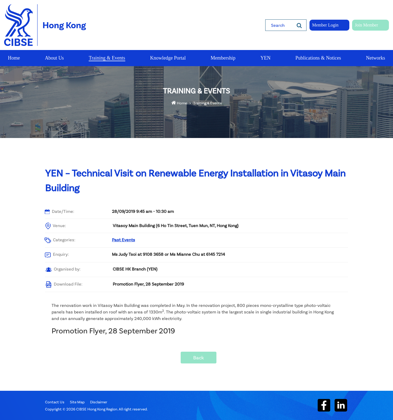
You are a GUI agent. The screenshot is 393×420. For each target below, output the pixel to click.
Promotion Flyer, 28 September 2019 (148, 283)
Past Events (123, 239)
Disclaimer (98, 402)
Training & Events (207, 103)
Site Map (77, 402)
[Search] (299, 25)
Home (179, 103)
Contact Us (54, 402)
